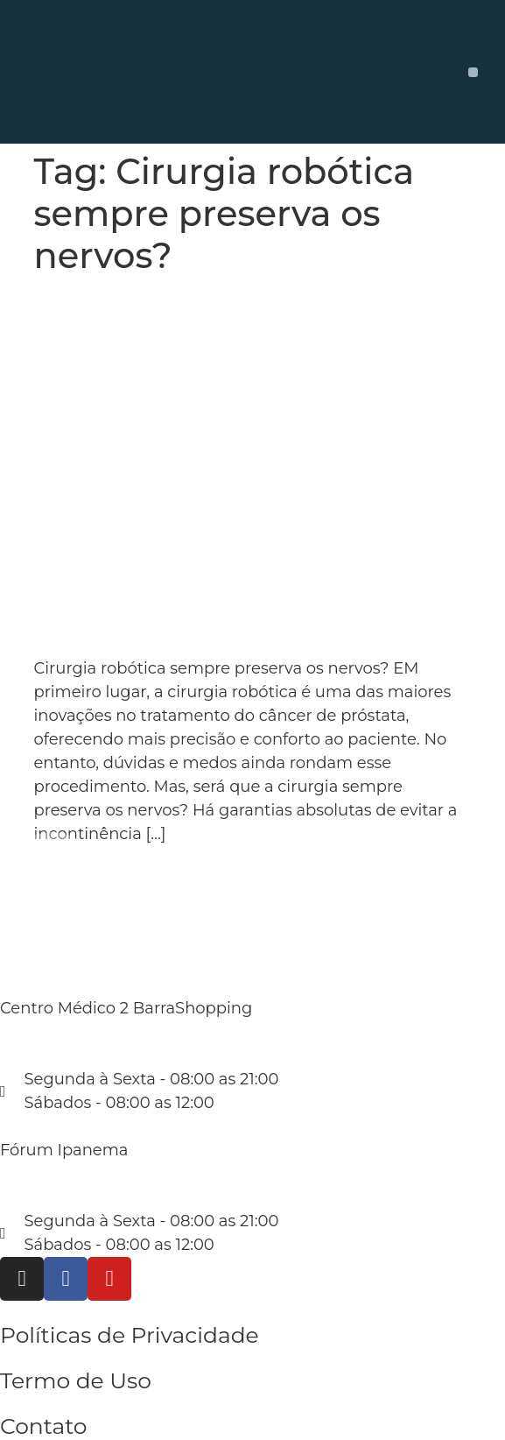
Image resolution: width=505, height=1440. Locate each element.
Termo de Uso (75, 1380)
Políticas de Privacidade (129, 1335)
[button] (473, 72)
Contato (44, 1426)
